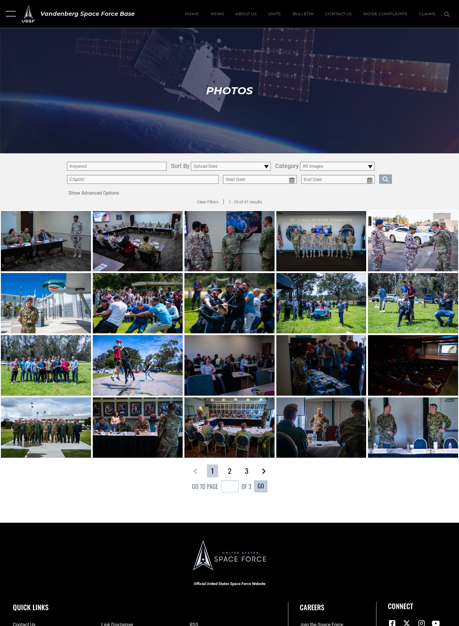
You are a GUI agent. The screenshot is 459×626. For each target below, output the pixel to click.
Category (287, 166)
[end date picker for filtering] (338, 179)
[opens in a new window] (385, 13)
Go (261, 485)
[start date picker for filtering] (260, 179)
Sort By (180, 166)
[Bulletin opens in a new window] (303, 13)
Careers (312, 607)
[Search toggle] (448, 13)
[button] (9, 14)
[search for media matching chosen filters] (385, 178)
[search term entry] (117, 166)
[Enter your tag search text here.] (143, 179)
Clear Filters (207, 202)
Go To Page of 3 (221, 487)
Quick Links (31, 607)
